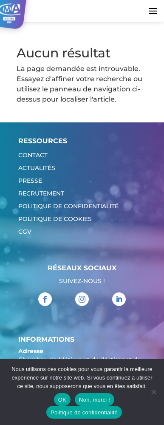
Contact (33, 155)
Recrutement (41, 193)
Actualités (36, 168)
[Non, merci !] (153, 392)
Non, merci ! (94, 400)
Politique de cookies (55, 219)
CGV (24, 232)
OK (62, 400)
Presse (30, 181)
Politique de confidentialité (68, 206)
